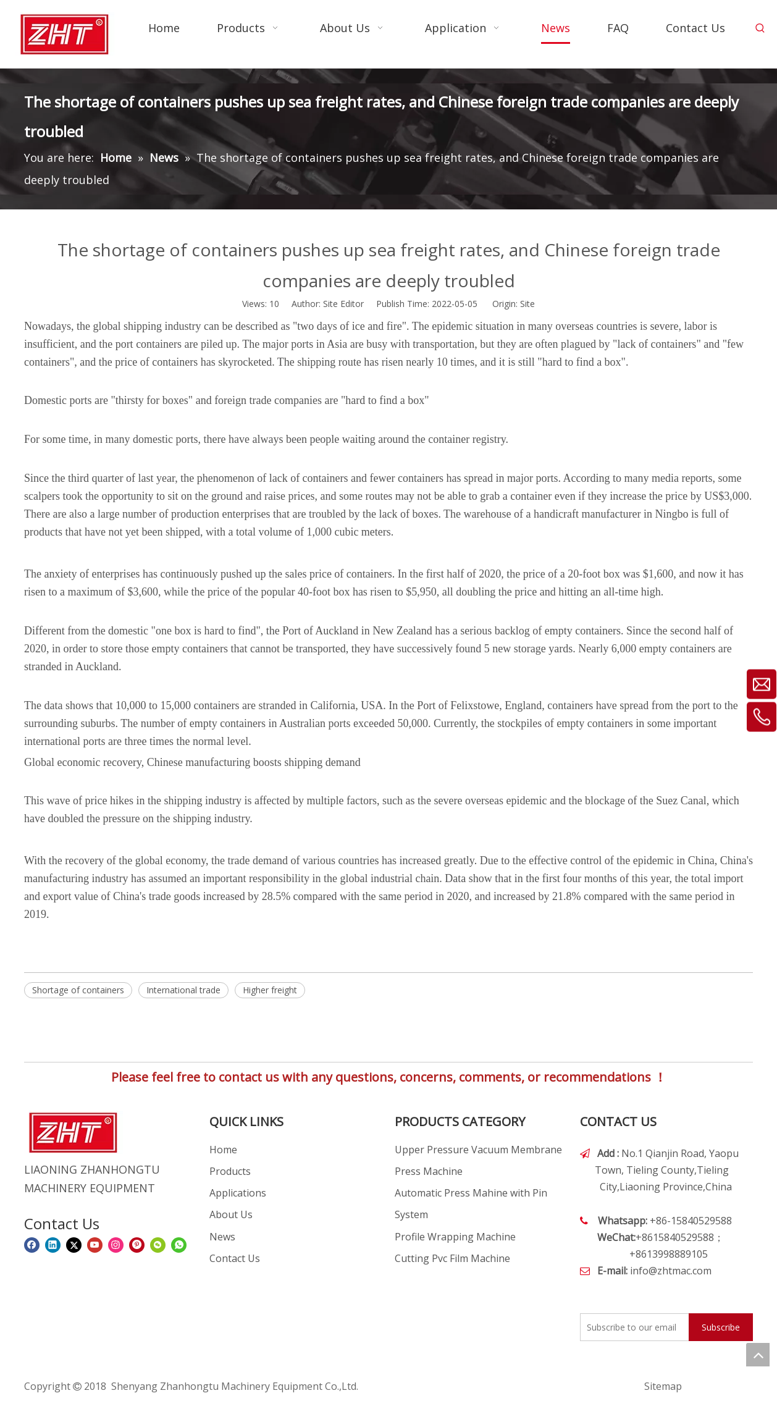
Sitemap (663, 1386)
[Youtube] (95, 1245)
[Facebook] (32, 1245)
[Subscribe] (721, 1327)
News (222, 1236)
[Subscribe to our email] (632, 1327)
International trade (183, 990)
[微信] (158, 1245)
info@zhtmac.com (671, 1270)
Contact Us (234, 1258)
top (758, 1354)
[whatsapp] (179, 1245)
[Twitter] (74, 1245)
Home (223, 1149)
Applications (237, 1193)
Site (527, 303)
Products (230, 1171)
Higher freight (270, 990)
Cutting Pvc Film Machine (452, 1258)
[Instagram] (116, 1245)
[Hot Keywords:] (760, 28)
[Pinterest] (137, 1245)
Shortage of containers (78, 990)
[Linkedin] (53, 1245)
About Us (231, 1214)
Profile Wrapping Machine (455, 1236)
